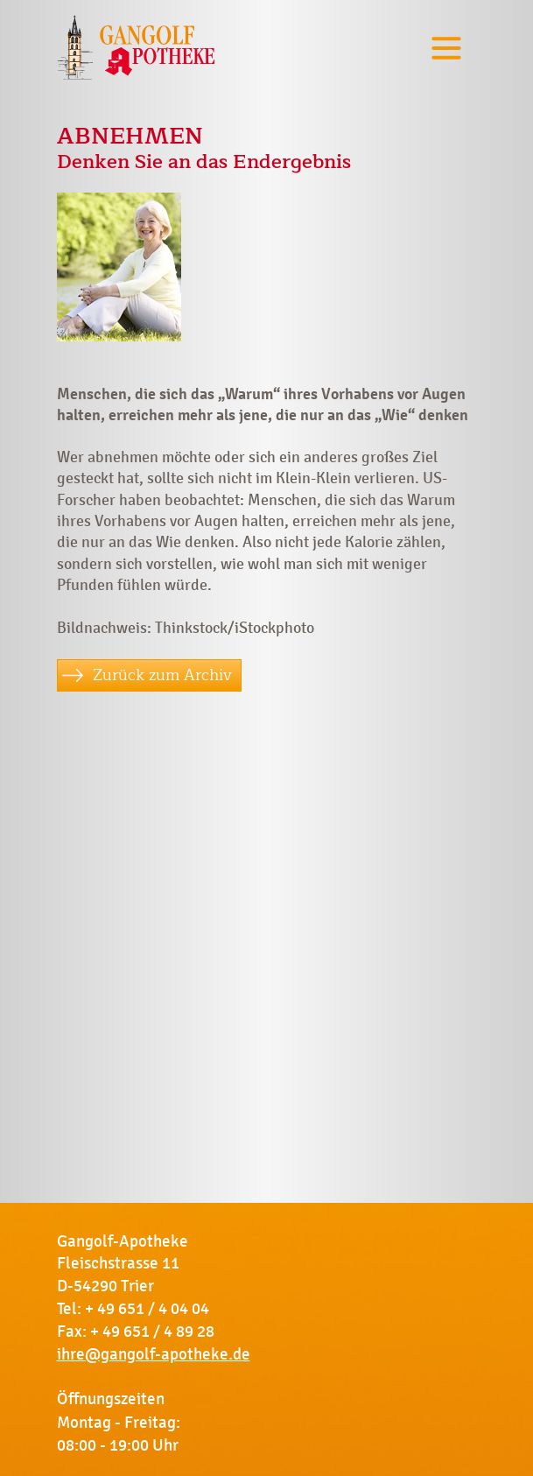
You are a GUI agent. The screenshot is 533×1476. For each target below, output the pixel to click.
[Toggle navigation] (446, 47)
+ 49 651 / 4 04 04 (147, 1308)
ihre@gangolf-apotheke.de (153, 1354)
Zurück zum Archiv (162, 675)
